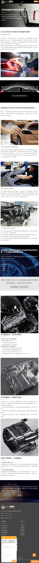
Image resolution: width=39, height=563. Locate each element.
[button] (22, 2)
